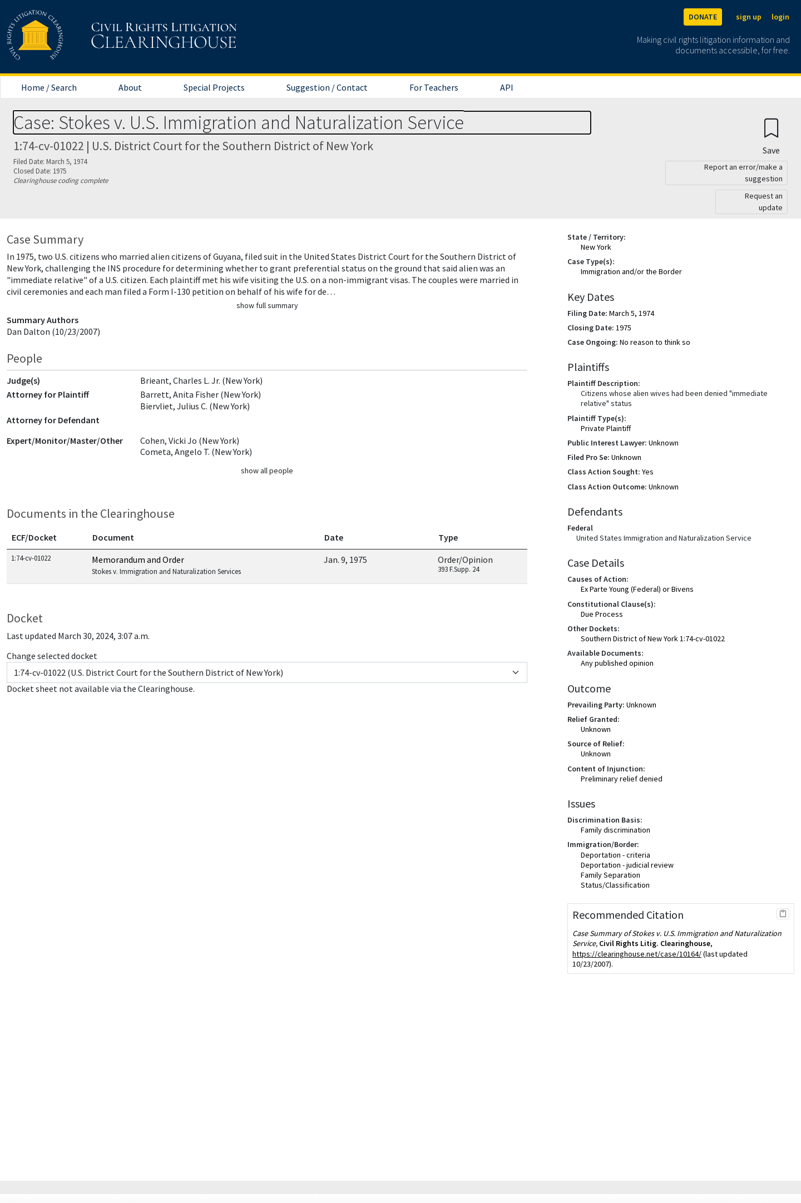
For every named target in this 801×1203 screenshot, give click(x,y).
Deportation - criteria (615, 855)
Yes (648, 472)
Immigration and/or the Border (631, 271)
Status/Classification (615, 885)
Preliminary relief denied (621, 779)
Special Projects (214, 87)
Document (113, 537)
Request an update (764, 201)
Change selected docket (52, 655)
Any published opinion (617, 663)
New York (596, 247)
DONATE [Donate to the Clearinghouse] (703, 17)
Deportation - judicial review (627, 865)
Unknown (664, 443)
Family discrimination (615, 830)
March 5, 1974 (631, 313)
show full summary (267, 305)
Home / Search (49, 87)
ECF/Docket (34, 537)
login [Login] (780, 17)
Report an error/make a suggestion (743, 173)
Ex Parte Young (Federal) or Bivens (637, 589)
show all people (267, 471)
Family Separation (610, 875)
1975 (623, 328)
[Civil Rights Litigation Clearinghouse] (90, 36)
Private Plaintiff (606, 428)
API (506, 87)
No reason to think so (655, 342)
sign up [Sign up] (749, 17)
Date (333, 537)
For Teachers (433, 87)
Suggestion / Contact (327, 87)
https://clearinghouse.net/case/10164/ (636, 954)
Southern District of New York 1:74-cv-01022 (653, 638)
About (130, 87)
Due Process (602, 614)
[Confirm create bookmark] (771, 136)
